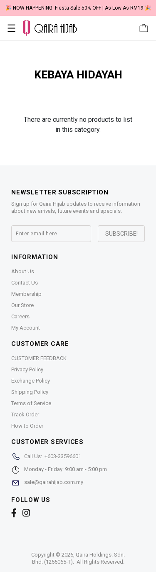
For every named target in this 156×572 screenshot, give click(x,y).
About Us (22, 271)
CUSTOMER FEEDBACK (39, 358)
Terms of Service (31, 403)
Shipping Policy (29, 392)
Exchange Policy (30, 381)
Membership (26, 294)
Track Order (25, 414)
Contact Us (24, 283)
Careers (20, 316)
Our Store (22, 305)
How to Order (27, 426)
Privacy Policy (27, 369)
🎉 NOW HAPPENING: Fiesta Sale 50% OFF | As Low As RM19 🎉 (78, 8)
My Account (25, 328)
